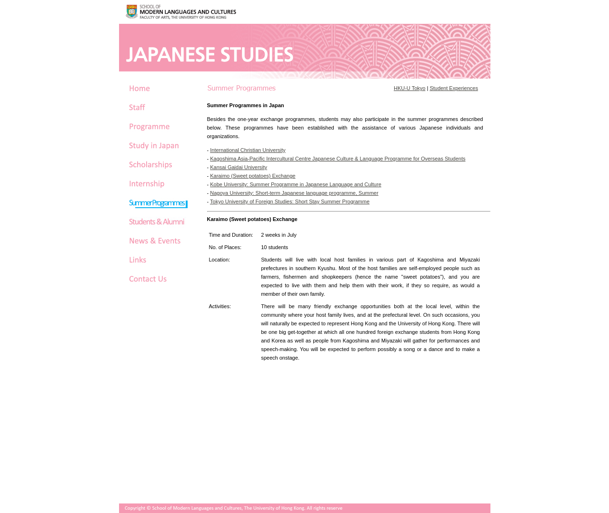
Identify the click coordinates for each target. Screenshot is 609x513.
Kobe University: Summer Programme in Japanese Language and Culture (295, 184)
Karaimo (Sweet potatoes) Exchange (252, 176)
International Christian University (247, 150)
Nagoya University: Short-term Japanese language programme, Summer (294, 193)
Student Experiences (453, 88)
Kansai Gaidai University (238, 167)
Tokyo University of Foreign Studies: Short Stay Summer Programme (289, 201)
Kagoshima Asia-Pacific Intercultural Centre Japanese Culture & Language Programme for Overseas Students (337, 158)
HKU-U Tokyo (409, 88)
